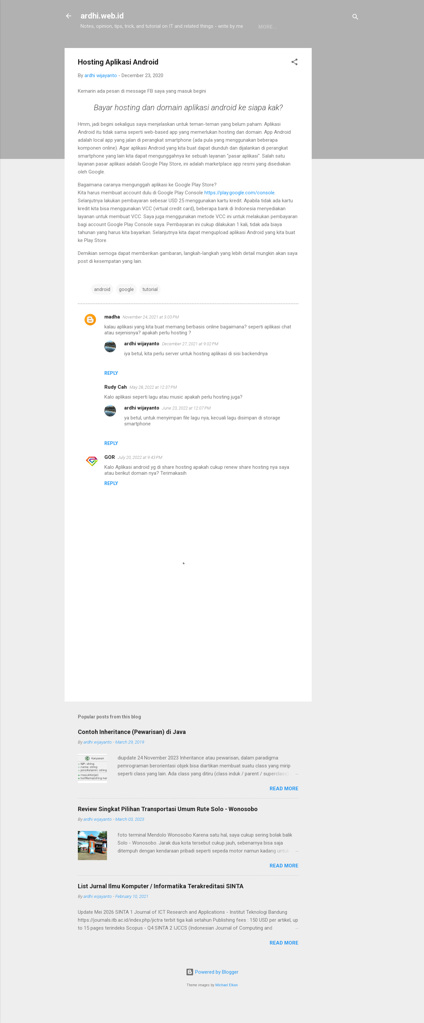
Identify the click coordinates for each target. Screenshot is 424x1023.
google (126, 310)
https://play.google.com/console (239, 213)
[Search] (355, 18)
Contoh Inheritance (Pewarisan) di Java (132, 752)
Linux (171, 47)
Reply (111, 393)
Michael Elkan (226, 1005)
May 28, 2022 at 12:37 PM (153, 407)
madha (112, 337)
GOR (109, 478)
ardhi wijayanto (141, 364)
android (102, 310)
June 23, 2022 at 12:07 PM (186, 428)
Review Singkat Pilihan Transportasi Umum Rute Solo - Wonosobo (168, 829)
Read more (284, 809)
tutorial (150, 310)
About (199, 47)
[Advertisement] (338, 168)
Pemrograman (132, 47)
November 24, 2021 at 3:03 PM (151, 337)
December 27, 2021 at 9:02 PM (190, 364)
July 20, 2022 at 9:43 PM (140, 477)
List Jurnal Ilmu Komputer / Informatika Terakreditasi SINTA (160, 906)
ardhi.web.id (102, 16)
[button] (294, 83)
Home (93, 47)
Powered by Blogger (212, 993)
